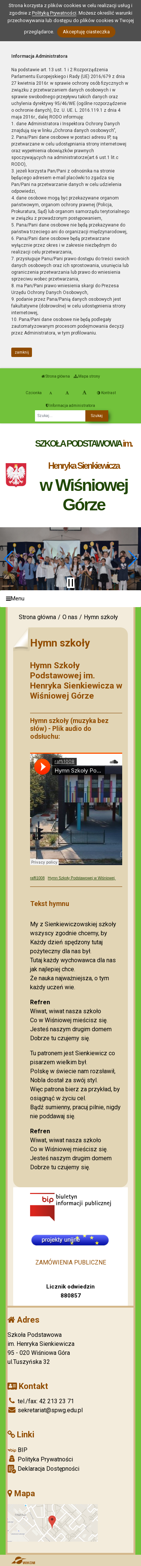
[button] (9, 558)
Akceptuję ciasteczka (86, 31)
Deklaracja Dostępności (43, 1469)
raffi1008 (37, 878)
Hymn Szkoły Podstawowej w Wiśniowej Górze (87, 878)
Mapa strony (87, 376)
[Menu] (70, 598)
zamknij (22, 352)
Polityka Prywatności (40, 1459)
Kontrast (106, 393)
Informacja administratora (70, 406)
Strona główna (55, 376)
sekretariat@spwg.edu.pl (45, 1410)
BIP (17, 1450)
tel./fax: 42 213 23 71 (41, 1401)
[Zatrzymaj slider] (70, 582)
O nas (69, 617)
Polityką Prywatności (54, 13)
